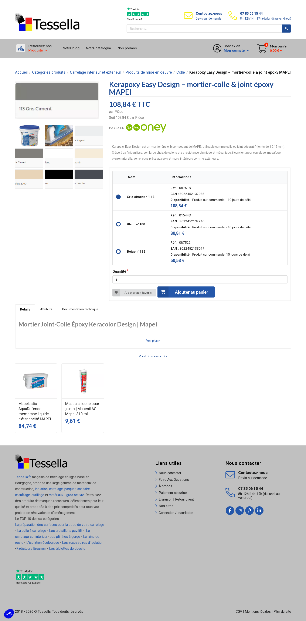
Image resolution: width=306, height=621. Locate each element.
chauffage (22, 495)
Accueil (21, 72)
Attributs (46, 309)
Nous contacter (170, 473)
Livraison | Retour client (176, 499)
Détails (25, 309)
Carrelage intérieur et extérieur (95, 72)
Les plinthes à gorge (65, 537)
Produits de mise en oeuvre (149, 72)
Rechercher (286, 28)
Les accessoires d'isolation (82, 543)
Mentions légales (258, 612)
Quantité (119, 271)
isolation (41, 489)
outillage (37, 495)
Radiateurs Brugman (31, 549)
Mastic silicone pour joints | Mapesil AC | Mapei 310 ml (82, 408)
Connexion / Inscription (176, 513)
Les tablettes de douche (67, 549)
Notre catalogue (98, 48)
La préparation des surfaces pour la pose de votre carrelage (59, 525)
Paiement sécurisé (173, 493)
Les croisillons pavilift (65, 531)
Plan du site (282, 612)
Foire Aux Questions (174, 480)
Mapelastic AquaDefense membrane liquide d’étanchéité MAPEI (34, 411)
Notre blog (71, 48)
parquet (70, 489)
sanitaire (83, 489)
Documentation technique (80, 309)
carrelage (56, 489)
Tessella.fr (23, 477)
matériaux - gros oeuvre (66, 495)
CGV (239, 612)
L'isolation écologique (42, 543)
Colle (180, 72)
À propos (165, 486)
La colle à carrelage (31, 531)
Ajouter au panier (182, 291)
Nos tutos (166, 506)
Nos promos (127, 48)
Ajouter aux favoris (132, 292)
